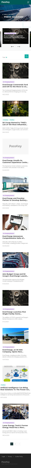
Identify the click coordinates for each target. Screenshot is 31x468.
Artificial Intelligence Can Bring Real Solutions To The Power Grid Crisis (15, 389)
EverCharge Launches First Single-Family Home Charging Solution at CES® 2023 (14, 313)
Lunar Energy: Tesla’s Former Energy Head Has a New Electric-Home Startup (15, 426)
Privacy (10, 456)
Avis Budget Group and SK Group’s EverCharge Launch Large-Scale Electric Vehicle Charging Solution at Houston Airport (15, 275)
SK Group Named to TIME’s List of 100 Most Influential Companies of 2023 (14, 124)
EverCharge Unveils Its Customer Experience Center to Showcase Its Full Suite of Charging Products (15, 161)
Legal (3, 456)
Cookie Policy (19, 456)
